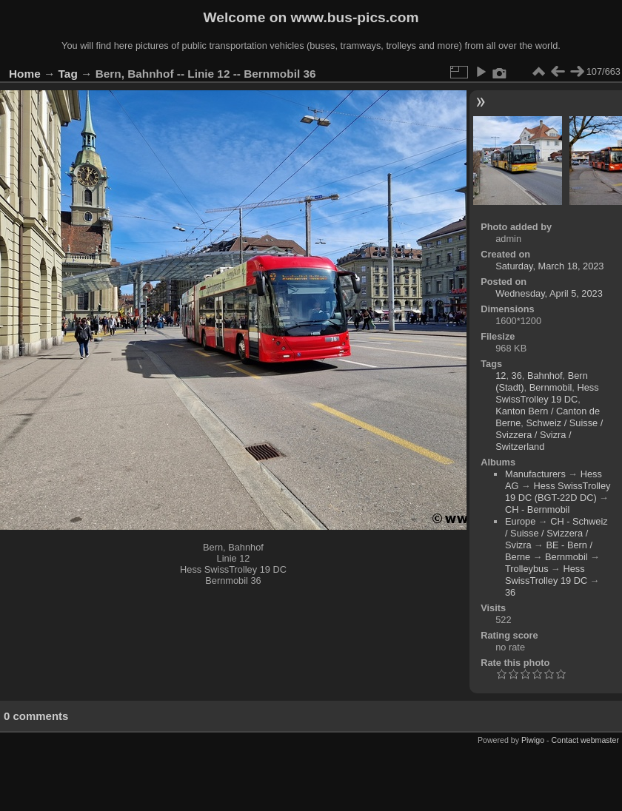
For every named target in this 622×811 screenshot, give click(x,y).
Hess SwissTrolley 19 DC (546, 393)
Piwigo (532, 740)
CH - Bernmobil (537, 509)
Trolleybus (527, 568)
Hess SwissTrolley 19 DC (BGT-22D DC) (557, 491)
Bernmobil (550, 387)
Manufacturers (535, 473)
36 (517, 375)
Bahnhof (545, 375)
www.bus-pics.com (354, 17)
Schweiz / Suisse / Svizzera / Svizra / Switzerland (549, 434)
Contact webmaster (585, 740)
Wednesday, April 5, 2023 (549, 293)
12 (500, 375)
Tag (68, 73)
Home (25, 73)
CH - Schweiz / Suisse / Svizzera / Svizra (556, 533)
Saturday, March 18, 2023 (549, 266)
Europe (520, 521)
